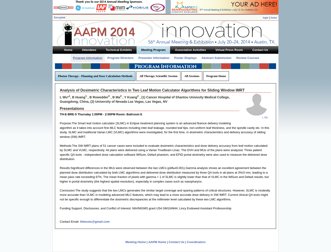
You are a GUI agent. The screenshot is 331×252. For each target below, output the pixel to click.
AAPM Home (157, 242)
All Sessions (191, 76)
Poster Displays (185, 58)
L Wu (265, 117)
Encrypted (59, 17)
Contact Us (177, 242)
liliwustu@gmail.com (95, 221)
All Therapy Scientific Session (158, 76)
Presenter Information (153, 58)
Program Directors (120, 58)
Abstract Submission (216, 58)
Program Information (88, 58)
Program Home (216, 76)
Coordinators (196, 242)
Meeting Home (136, 242)
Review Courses (247, 58)
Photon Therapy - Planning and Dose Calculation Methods (95, 76)
